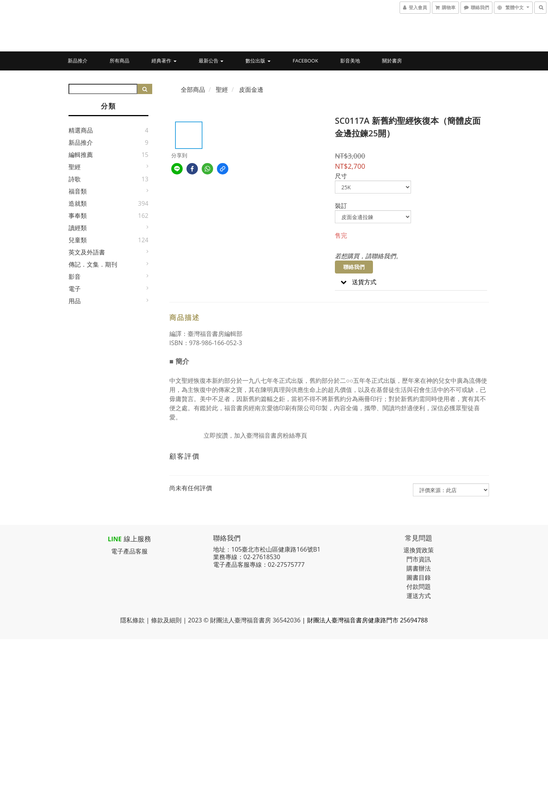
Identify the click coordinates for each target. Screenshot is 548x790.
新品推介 (78, 60)
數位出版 (257, 60)
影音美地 (350, 60)
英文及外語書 (86, 252)
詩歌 (74, 179)
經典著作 (163, 60)
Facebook (305, 60)
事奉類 (77, 215)
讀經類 (77, 228)
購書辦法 (418, 568)
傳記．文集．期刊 (92, 264)
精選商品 (80, 130)
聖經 (74, 167)
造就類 (77, 203)
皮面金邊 (251, 89)
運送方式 (418, 596)
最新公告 (211, 60)
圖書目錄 (418, 577)
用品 (74, 301)
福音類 (77, 191)
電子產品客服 (129, 551)
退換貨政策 (418, 550)
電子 (74, 289)
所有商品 (119, 60)
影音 (74, 276)
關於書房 (392, 60)
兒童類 (77, 240)
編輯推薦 (80, 154)
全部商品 (193, 89)
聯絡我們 (354, 266)
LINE (114, 539)
